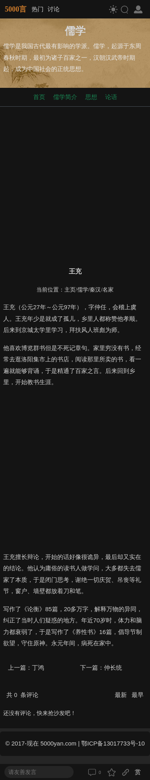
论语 (111, 96)
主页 (70, 290)
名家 (108, 290)
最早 (138, 694)
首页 (39, 96)
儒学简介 (65, 96)
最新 (121, 694)
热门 (38, 9)
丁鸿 (38, 667)
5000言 (15, 9)
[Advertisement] (75, 185)
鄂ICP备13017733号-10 (112, 743)
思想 (91, 96)
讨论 (54, 9)
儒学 (82, 290)
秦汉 (95, 290)
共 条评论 (22, 694)
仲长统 (113, 667)
